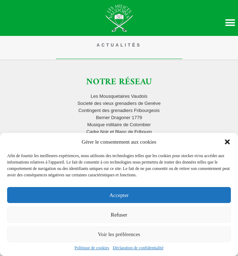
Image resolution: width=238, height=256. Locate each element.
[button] (227, 141)
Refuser (119, 215)
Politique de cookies (92, 248)
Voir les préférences (119, 234)
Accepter (118, 195)
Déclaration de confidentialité (138, 248)
